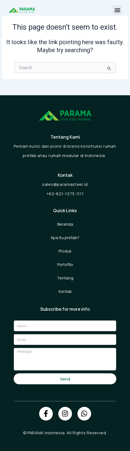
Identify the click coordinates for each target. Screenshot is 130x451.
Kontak (65, 291)
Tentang (65, 278)
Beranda (65, 224)
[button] (117, 10)
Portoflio (65, 264)
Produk (65, 251)
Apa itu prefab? (65, 237)
